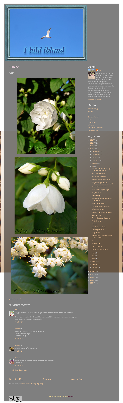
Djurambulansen (93, 117)
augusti (94, 163)
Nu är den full (96, 215)
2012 (92, 274)
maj (93, 256)
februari (95, 265)
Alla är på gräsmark (98, 173)
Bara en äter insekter (99, 176)
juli (93, 166)
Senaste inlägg (16, 379)
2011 (92, 277)
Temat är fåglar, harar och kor (101, 179)
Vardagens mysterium (95, 127)
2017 (92, 140)
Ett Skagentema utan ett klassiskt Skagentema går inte (103, 183)
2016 (92, 143)
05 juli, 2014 (19, 351)
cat (100, 70)
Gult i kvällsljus (97, 246)
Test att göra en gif (98, 230)
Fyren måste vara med (99, 187)
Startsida (47, 379)
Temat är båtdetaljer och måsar (102, 212)
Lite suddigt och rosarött (100, 249)
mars (94, 262)
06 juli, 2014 (19, 366)
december (95, 151)
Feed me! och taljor (98, 203)
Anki (16, 358)
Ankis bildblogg (93, 109)
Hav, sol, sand (96, 193)
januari (94, 267)
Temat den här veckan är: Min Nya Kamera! (102, 236)
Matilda (17, 345)
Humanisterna (92, 122)
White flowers (96, 221)
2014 (92, 149)
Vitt (93, 240)
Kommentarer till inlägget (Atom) (32, 384)
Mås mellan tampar (98, 209)
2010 (92, 280)
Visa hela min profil (94, 99)
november (95, 154)
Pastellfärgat (96, 243)
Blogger (71, 396)
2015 (92, 146)
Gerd (89, 119)
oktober (95, 157)
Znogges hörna (93, 130)
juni (93, 253)
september (96, 160)
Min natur (91, 125)
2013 (92, 271)
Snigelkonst (95, 233)
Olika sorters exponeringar (100, 190)
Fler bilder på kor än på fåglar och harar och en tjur (101, 169)
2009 (92, 283)
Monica (17, 329)
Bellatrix (90, 111)
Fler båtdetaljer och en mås (101, 206)
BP (16, 310)
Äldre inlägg (77, 379)
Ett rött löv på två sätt (99, 227)
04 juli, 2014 (19, 322)
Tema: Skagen (96, 196)
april (93, 259)
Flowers (94, 224)
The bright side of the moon (101, 218)
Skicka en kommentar (19, 370)
